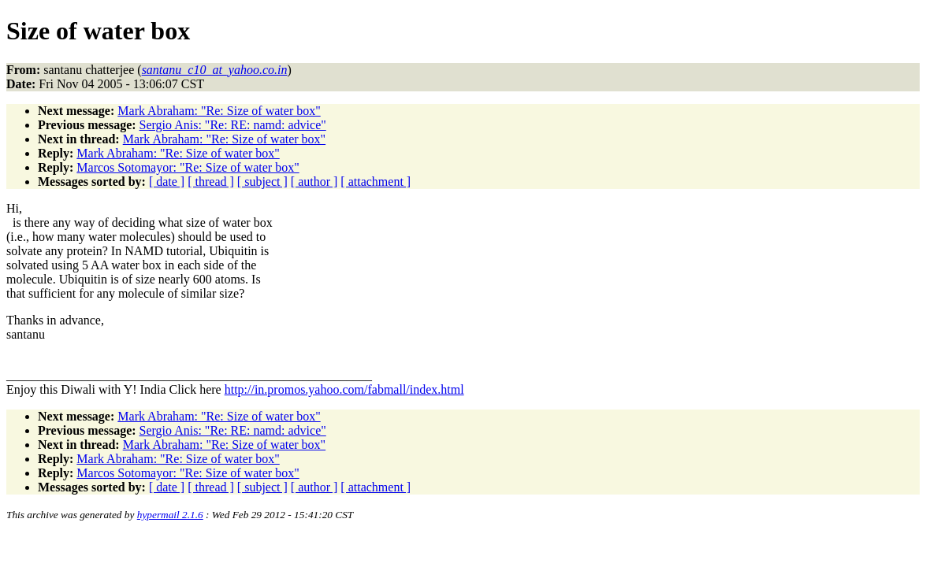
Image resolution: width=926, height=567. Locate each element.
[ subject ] (262, 181)
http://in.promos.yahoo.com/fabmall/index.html (344, 389)
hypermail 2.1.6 (170, 515)
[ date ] (166, 181)
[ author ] (314, 181)
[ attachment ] (375, 181)
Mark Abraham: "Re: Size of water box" (218, 110)
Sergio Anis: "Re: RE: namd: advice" (232, 125)
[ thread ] (211, 181)
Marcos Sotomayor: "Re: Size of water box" (187, 167)
